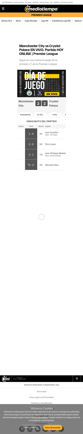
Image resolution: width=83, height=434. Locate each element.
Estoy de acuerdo (52, 427)
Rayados (36, 2)
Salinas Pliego (44, 2)
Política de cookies (40, 417)
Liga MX (44, 20)
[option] (25, 114)
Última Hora (6, 20)
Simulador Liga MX (66, 2)
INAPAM (56, 2)
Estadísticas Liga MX (61, 20)
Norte (18, 20)
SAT (51, 2)
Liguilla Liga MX (18, 2)
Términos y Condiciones (41, 403)
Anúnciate (41, 391)
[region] (41, 33)
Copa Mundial (31, 20)
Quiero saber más (31, 427)
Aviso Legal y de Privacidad (41, 397)
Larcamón (28, 2)
